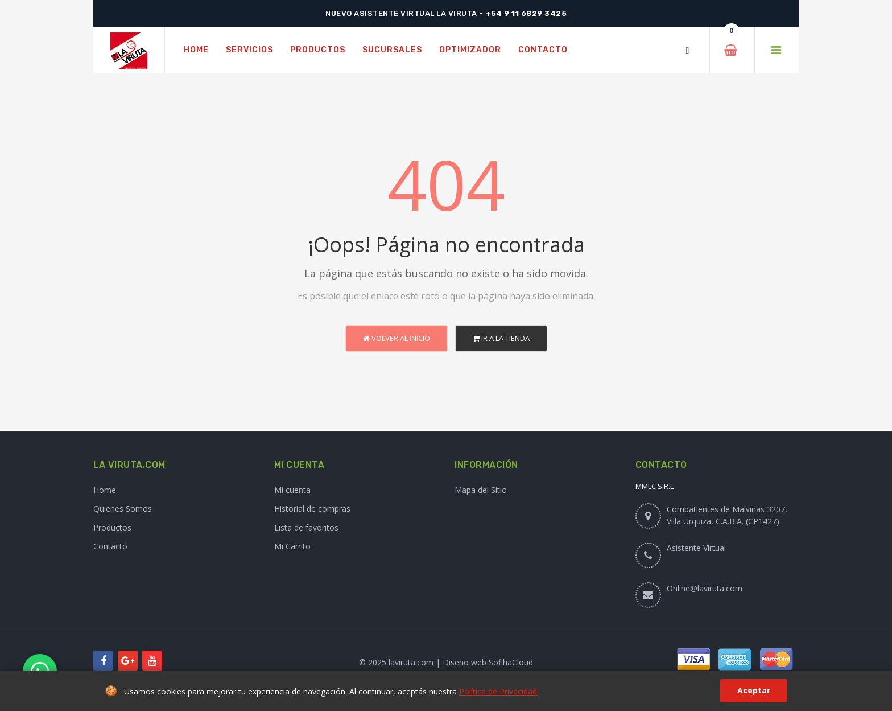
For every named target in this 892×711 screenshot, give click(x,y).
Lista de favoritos (306, 527)
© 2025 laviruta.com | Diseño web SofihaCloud (446, 662)
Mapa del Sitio (481, 489)
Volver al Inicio (396, 338)
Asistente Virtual (696, 548)
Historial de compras (312, 508)
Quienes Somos (122, 508)
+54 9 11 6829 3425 (526, 13)
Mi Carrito (292, 546)
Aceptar (753, 690)
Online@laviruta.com (704, 588)
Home (104, 489)
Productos (112, 527)
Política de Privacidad (498, 691)
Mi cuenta (292, 489)
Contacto (110, 546)
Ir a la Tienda (501, 338)
